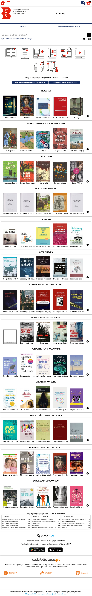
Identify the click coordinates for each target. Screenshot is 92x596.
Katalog (23, 26)
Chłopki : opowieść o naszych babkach (42, 519)
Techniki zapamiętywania (68, 521)
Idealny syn (65, 527)
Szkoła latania (36, 523)
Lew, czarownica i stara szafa (10, 521)
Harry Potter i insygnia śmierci (10, 523)
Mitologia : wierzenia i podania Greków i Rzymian (15, 519)
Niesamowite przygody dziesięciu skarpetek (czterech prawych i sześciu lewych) (23, 527)
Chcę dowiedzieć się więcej (35, 594)
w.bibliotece (57, 565)
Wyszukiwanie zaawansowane (12, 39)
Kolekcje (28, 39)
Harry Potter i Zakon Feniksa (10, 525)
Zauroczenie (35, 525)
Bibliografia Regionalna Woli (69, 26)
